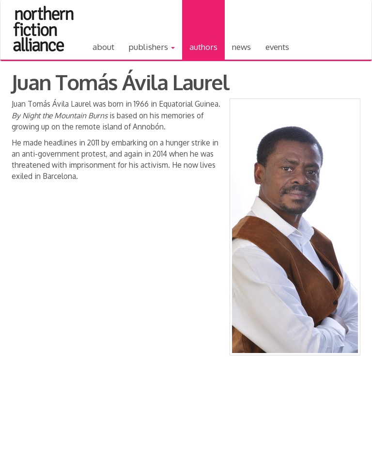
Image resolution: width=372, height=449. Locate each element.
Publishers (152, 47)
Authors (203, 47)
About (103, 47)
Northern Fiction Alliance (44, 28)
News (241, 47)
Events (277, 47)
